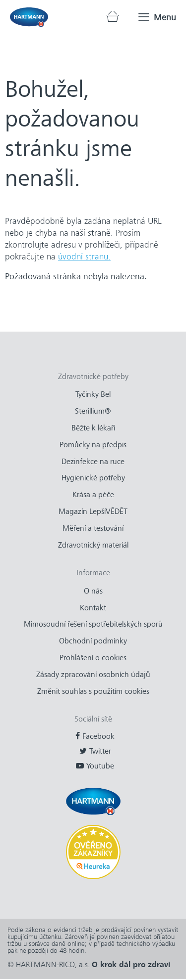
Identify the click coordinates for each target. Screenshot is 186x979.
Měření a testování (93, 528)
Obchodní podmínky (93, 641)
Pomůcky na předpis (93, 444)
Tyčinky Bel (93, 394)
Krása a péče (93, 494)
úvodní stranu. (84, 256)
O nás (93, 591)
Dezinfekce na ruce (93, 461)
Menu (165, 17)
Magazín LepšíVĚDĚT (93, 511)
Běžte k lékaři (93, 428)
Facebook (98, 736)
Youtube (100, 766)
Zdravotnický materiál (93, 545)
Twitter (100, 751)
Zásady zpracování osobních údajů (93, 674)
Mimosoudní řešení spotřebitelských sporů (93, 624)
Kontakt (93, 607)
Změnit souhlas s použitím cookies (93, 691)
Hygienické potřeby (93, 477)
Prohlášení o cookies (93, 657)
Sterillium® (93, 411)
